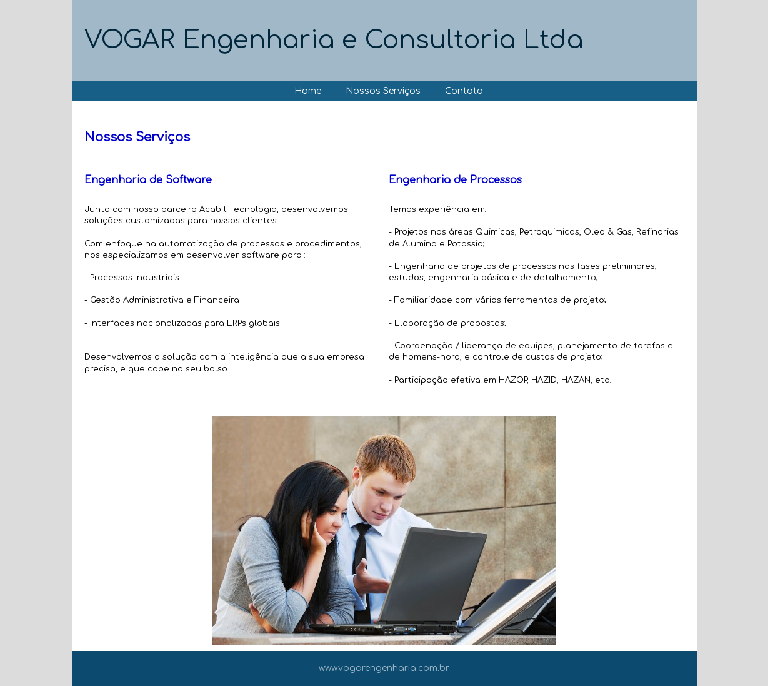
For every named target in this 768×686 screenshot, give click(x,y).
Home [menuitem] (307, 91)
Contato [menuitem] (464, 91)
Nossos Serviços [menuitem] (383, 91)
